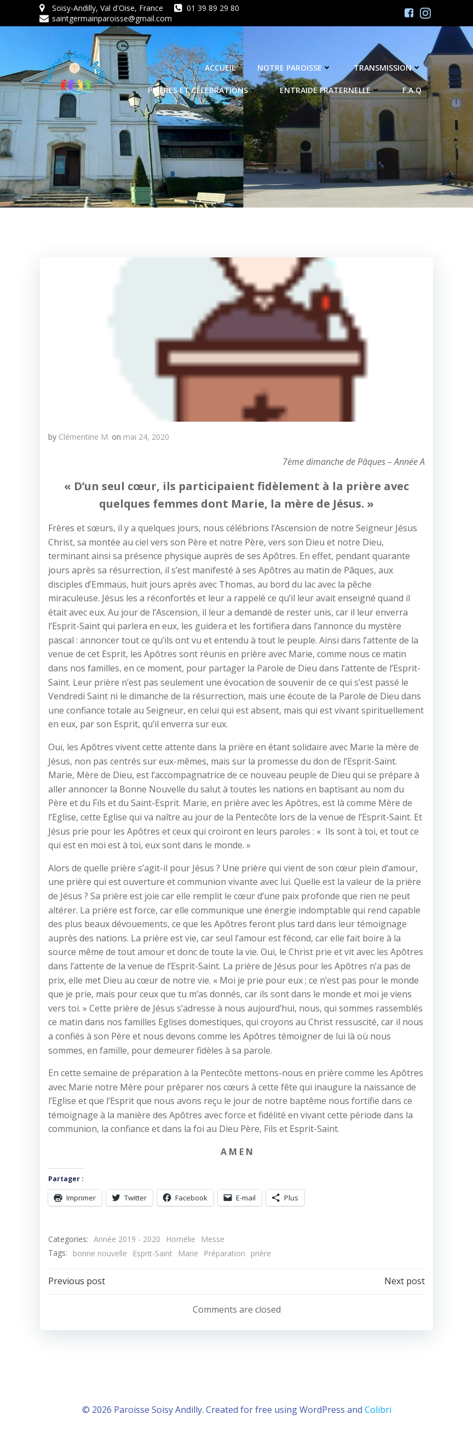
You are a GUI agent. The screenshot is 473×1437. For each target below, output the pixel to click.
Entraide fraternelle (331, 90)
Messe (212, 1238)
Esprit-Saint (152, 1253)
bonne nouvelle (99, 1253)
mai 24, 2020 (146, 436)
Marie (187, 1253)
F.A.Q (413, 90)
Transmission (389, 68)
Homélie (180, 1238)
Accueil (221, 68)
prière (260, 1253)
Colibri (378, 1407)
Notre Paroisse (295, 68)
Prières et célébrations (204, 90)
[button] (236, 339)
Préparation (224, 1253)
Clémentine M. (83, 436)
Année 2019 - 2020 (126, 1238)
